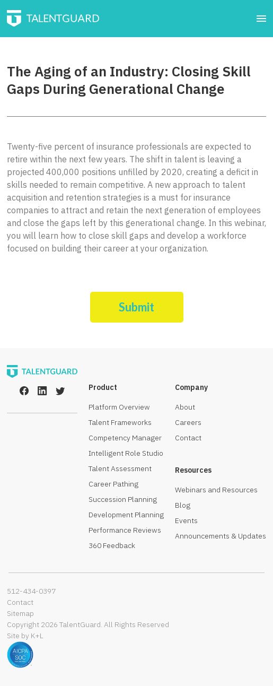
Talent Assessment (120, 468)
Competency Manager (125, 437)
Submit (136, 307)
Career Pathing (113, 484)
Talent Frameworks (120, 422)
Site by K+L (25, 635)
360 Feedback (112, 545)
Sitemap (20, 613)
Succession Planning (123, 499)
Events (186, 520)
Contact (188, 437)
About (185, 407)
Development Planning (126, 514)
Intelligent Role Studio (126, 453)
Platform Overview (119, 407)
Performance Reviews (125, 530)
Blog (182, 505)
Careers (188, 422)
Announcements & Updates (220, 536)
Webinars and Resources (216, 489)
